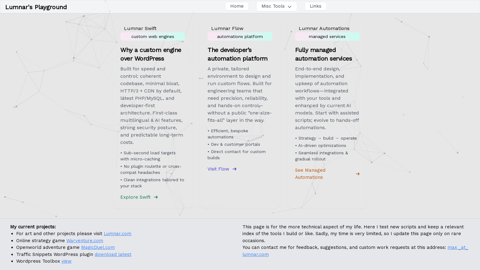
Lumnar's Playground (36, 7)
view (67, 261)
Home (237, 6)
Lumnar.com (117, 233)
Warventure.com (84, 240)
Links (315, 6)
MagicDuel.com (98, 247)
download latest (113, 254)
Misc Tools (276, 6)
